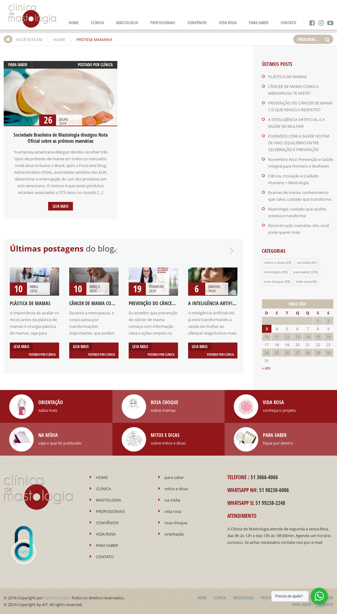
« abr (266, 368)
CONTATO (288, 22)
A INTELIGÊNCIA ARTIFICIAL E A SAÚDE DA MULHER (237, 303)
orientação (272, 272)
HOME (74, 22)
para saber (17, 64)
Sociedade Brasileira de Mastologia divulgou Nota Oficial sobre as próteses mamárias (60, 137)
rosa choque (274, 281)
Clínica (106, 64)
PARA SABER (258, 22)
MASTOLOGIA (127, 22)
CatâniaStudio (57, 598)
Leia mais (60, 206)
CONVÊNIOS (197, 22)
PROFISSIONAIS (162, 22)
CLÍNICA (97, 22)
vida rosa (303, 281)
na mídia (304, 262)
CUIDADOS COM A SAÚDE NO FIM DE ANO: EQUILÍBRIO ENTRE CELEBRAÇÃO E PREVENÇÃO (298, 142)
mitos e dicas (274, 262)
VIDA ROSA (228, 22)
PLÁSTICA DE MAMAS (30, 303)
